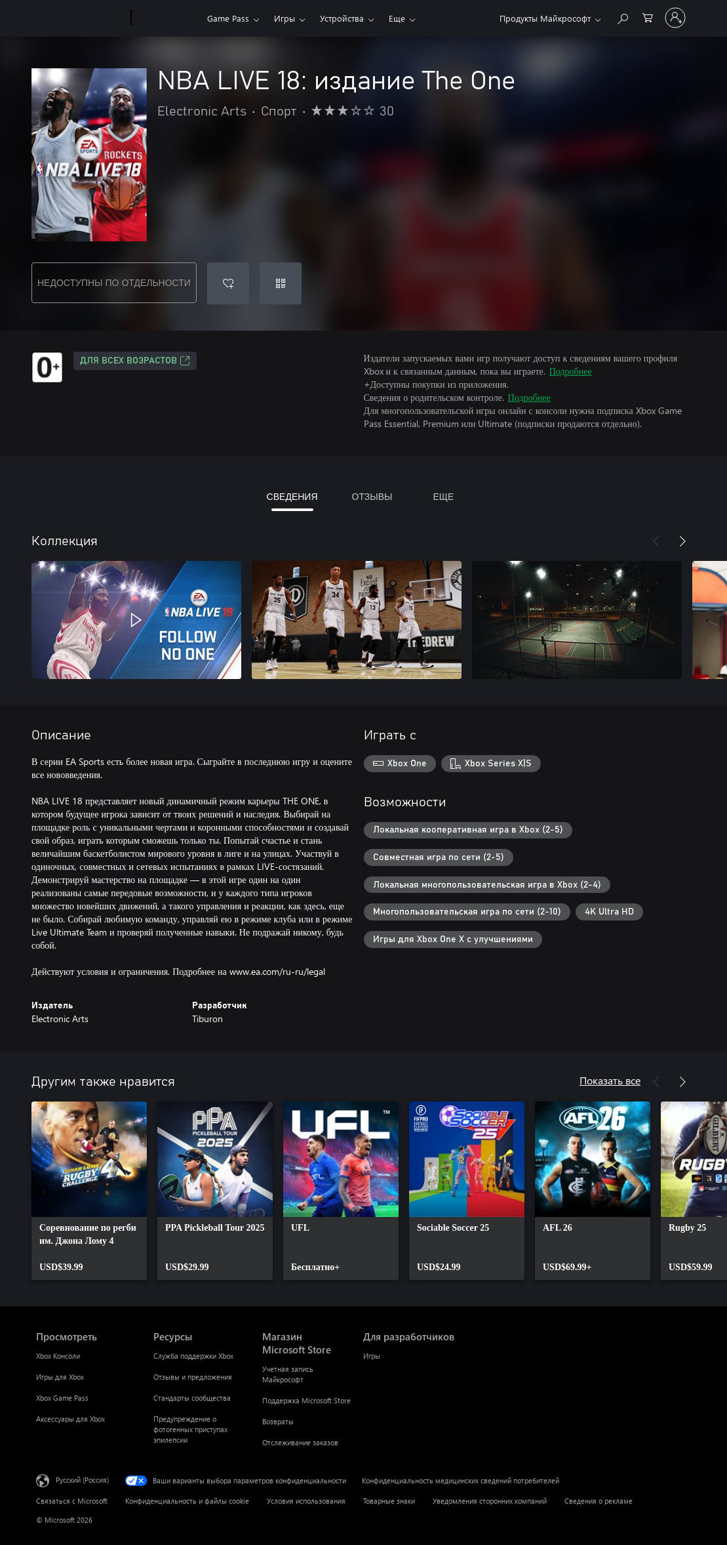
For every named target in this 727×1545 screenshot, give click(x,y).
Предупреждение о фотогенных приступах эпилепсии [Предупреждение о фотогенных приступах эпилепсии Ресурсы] (190, 1429)
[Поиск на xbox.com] (622, 16)
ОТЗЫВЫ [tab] (372, 496)
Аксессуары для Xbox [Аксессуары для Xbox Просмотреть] (70, 1418)
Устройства (342, 18)
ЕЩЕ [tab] (443, 496)
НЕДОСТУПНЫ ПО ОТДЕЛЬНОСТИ (114, 282)
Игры (284, 18)
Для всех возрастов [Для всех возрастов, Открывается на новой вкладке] (135, 361)
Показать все (610, 1080)
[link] (89, 1191)
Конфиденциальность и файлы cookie (187, 1500)
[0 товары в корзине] (647, 16)
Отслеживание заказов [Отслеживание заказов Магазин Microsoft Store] (300, 1442)
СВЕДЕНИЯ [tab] (292, 496)
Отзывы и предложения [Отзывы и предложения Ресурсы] (192, 1376)
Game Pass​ (228, 18)
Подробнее (570, 371)
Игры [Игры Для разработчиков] (371, 1355)
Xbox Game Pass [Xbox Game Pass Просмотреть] (62, 1397)
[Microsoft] (81, 18)
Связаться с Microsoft (72, 1500)
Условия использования (306, 1500)
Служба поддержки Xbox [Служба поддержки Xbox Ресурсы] (193, 1355)
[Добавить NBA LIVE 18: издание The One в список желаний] (228, 283)
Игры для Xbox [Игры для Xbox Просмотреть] (60, 1376)
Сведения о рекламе (598, 1500)
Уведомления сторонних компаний (490, 1500)
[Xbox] (167, 18)
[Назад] (656, 541)
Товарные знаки (389, 1500)
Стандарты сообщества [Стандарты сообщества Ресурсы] (192, 1397)
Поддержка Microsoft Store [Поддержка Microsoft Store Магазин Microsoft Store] (306, 1400)
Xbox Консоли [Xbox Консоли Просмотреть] (58, 1355)
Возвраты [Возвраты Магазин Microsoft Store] (278, 1421)
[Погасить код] (281, 283)
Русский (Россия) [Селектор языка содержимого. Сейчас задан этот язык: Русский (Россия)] (82, 1479)
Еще (397, 18)
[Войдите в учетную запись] (675, 17)
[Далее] (682, 541)
